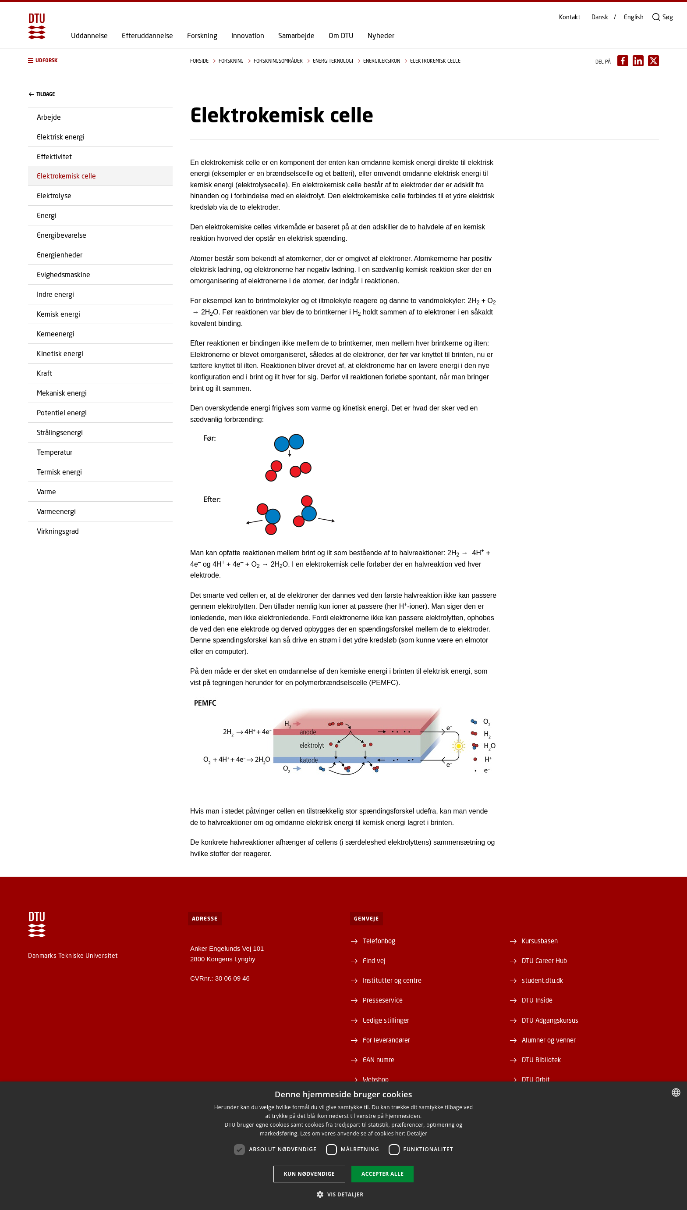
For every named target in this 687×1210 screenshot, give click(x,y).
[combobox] (676, 1092)
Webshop (376, 1079)
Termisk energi (59, 472)
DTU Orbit (536, 1079)
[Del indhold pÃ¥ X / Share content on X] (653, 60)
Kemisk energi (58, 314)
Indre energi (55, 294)
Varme (46, 491)
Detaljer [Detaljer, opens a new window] (417, 1133)
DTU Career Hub (544, 960)
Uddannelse (89, 35)
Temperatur (54, 452)
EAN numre (378, 1060)
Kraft (44, 373)
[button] (100, 60)
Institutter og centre (392, 980)
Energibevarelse (61, 235)
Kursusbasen (540, 941)
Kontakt (569, 17)
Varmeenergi (56, 511)
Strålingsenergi (60, 432)
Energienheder (59, 254)
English (634, 17)
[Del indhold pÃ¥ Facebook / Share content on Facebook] (622, 60)
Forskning (202, 35)
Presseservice (383, 1000)
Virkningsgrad (58, 531)
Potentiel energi (62, 412)
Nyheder (381, 35)
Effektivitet (54, 156)
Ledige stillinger (386, 1020)
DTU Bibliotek (541, 1060)
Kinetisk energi (60, 353)
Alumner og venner (549, 1040)
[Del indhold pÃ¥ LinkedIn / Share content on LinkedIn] (638, 60)
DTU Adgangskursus (550, 1020)
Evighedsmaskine (63, 274)
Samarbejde (296, 35)
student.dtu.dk (542, 980)
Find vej (374, 960)
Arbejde (49, 117)
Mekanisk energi (62, 393)
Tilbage (42, 94)
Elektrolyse (54, 195)
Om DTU (341, 35)
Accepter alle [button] (382, 1174)
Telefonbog (379, 941)
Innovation (247, 35)
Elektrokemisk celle (66, 175)
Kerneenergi (55, 333)
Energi (47, 215)
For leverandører (386, 1040)
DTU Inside (537, 1000)
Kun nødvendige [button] (309, 1174)
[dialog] (343, 1146)
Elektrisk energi (61, 136)
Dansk (599, 17)
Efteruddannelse (147, 35)
